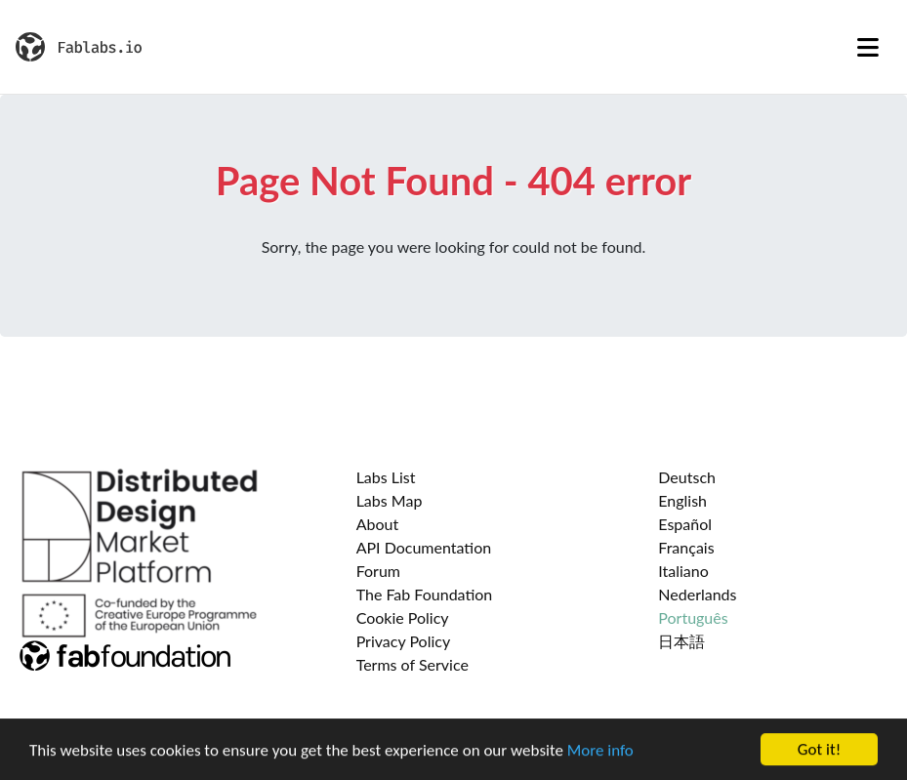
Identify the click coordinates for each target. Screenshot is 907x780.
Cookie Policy (402, 617)
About (377, 523)
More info (600, 751)
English (682, 500)
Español (685, 523)
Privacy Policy (403, 641)
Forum (378, 570)
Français (686, 547)
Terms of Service (412, 664)
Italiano (683, 570)
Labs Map (389, 500)
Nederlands (697, 594)
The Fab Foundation (424, 594)
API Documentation (424, 547)
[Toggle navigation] (868, 47)
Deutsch (687, 477)
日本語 (681, 641)
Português (692, 617)
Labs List (386, 477)
